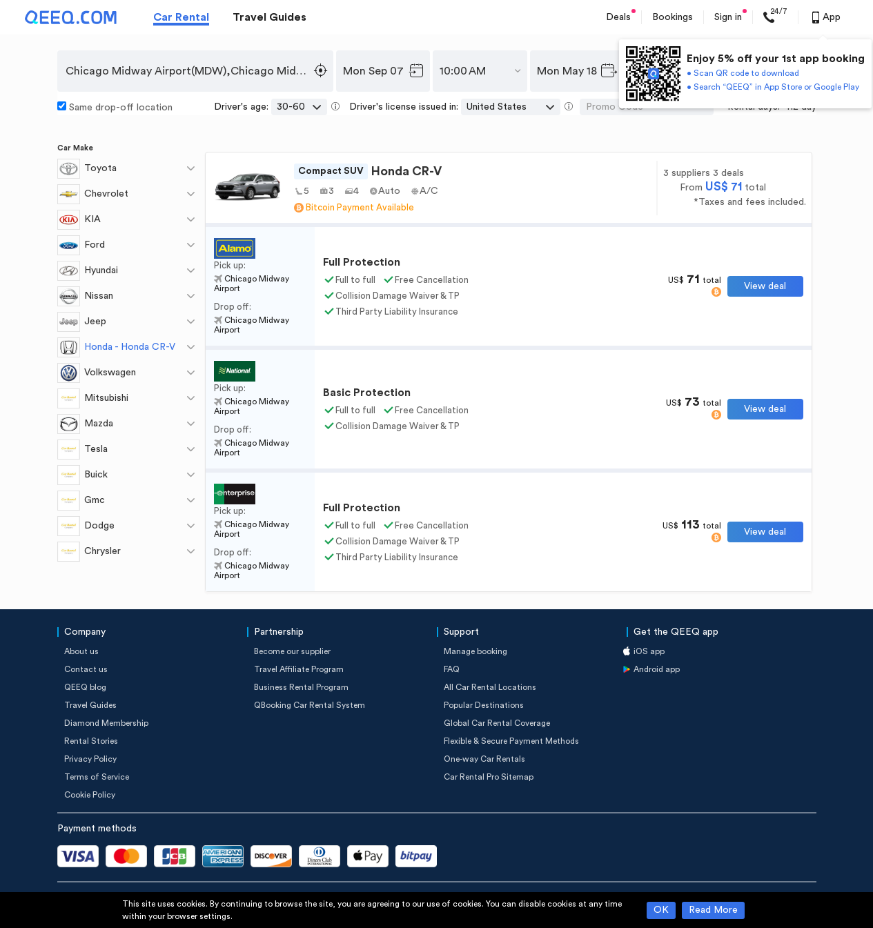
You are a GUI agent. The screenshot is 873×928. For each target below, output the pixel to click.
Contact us (86, 669)
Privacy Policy (90, 759)
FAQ (452, 669)
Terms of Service (96, 777)
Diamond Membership (106, 723)
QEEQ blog (85, 687)
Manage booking (475, 651)
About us (81, 651)
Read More (713, 910)
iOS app (649, 651)
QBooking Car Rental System (309, 705)
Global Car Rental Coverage (497, 723)
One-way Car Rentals (484, 759)
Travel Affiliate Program (299, 669)
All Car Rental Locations (490, 687)
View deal (765, 286)
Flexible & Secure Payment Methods (511, 741)
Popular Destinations (484, 705)
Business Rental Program (301, 687)
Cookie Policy (89, 795)
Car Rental (181, 17)
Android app (657, 669)
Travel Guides (269, 17)
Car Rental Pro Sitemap (488, 777)
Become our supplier (292, 651)
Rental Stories (91, 741)
